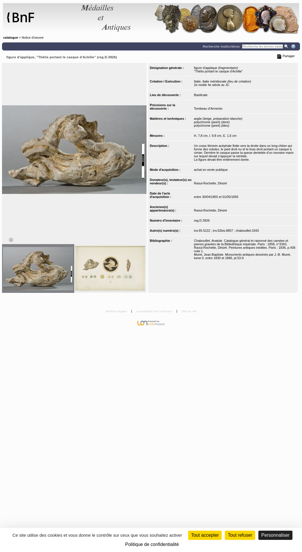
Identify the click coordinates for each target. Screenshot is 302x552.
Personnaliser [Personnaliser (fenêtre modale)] (275, 535)
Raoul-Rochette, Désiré (210, 183)
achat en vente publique (211, 169)
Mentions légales (116, 311)
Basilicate (200, 95)
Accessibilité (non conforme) (154, 311)
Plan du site (189, 311)
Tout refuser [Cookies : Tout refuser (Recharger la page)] (240, 535)
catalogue (10, 37)
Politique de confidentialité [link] (152, 544)
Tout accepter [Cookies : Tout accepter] (205, 535)
